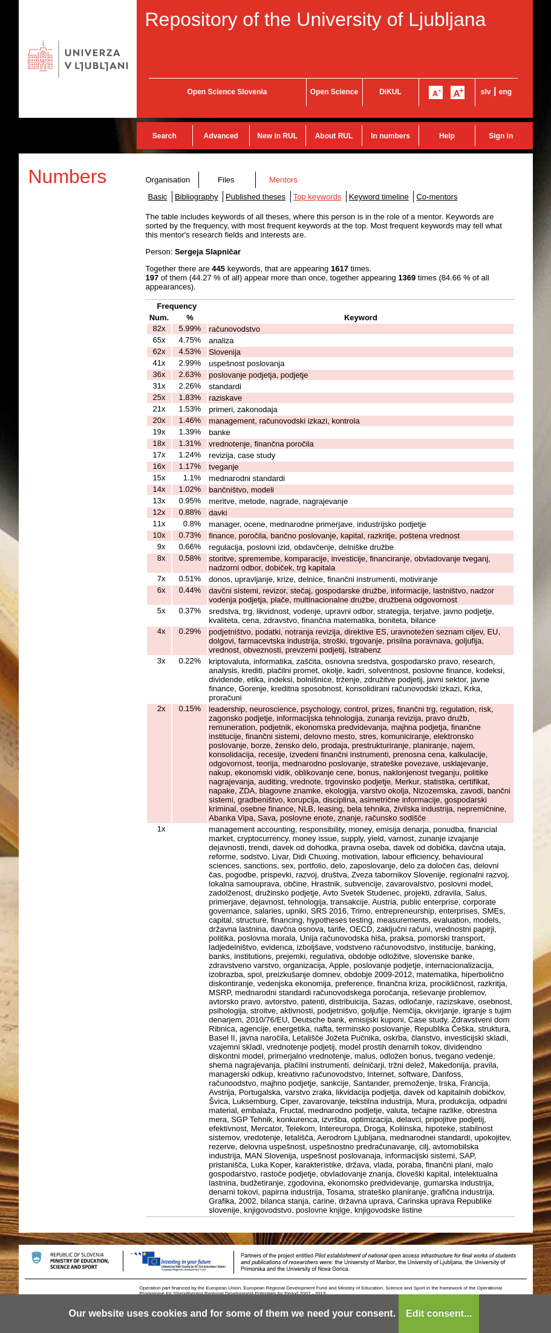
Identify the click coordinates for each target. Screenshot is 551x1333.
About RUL (334, 136)
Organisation (168, 179)
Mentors (283, 179)
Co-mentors (436, 196)
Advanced (221, 136)
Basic (158, 196)
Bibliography (196, 196)
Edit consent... (439, 1313)
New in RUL (277, 136)
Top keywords (317, 196)
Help (447, 136)
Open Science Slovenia (227, 92)
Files (226, 179)
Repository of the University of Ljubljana (315, 19)
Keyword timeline (379, 196)
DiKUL (390, 92)
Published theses (255, 196)
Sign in (501, 136)
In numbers (390, 136)
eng (505, 92)
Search (164, 136)
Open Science (334, 92)
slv (486, 92)
